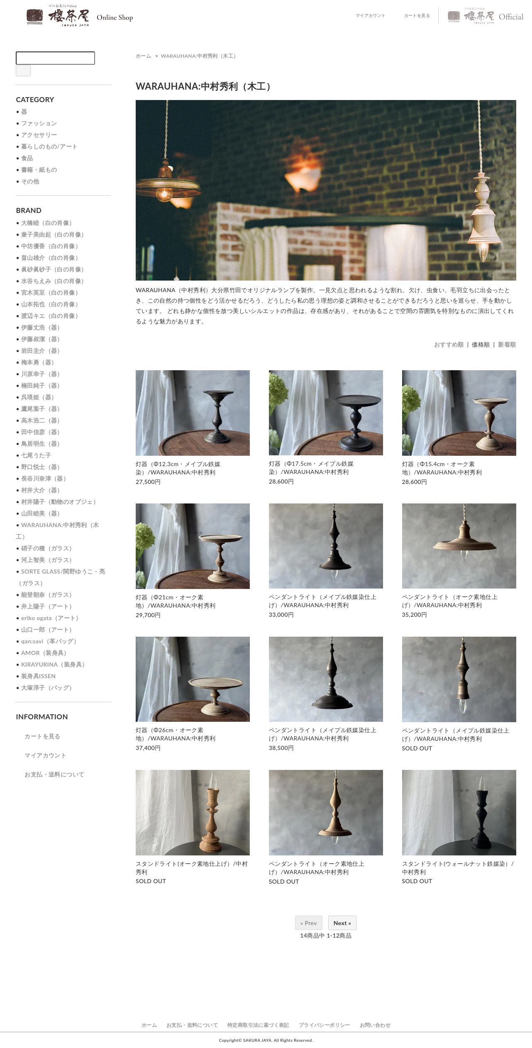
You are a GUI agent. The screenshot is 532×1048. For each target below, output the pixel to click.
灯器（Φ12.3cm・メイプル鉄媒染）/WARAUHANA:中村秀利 (178, 468)
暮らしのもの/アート (49, 146)
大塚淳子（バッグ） (48, 687)
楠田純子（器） (42, 385)
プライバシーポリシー (324, 1025)
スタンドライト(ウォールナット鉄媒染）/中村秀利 (458, 867)
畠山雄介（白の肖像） (51, 257)
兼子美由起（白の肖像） (54, 234)
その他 (30, 181)
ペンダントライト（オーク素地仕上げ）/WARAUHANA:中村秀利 (450, 600)
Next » (342, 922)
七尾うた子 (36, 455)
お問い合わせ (375, 1025)
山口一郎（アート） (48, 629)
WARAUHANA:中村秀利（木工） (200, 56)
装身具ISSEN (38, 675)
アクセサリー (39, 134)
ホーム (143, 56)
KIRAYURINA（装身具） (54, 664)
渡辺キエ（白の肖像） (51, 315)
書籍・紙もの (39, 169)
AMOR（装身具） (45, 652)
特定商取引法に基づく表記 (258, 1025)
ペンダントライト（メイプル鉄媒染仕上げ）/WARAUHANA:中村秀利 (322, 600)
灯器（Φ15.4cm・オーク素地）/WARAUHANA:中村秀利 (442, 468)
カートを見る (412, 16)
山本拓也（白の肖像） (51, 304)
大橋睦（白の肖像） (48, 222)
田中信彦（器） (42, 431)
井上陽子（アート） (48, 606)
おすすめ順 (449, 344)
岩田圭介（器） (42, 350)
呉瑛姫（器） (39, 397)
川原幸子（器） (42, 373)
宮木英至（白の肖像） (51, 292)
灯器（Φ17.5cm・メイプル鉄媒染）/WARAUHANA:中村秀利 (311, 467)
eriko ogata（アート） (51, 617)
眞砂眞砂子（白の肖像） (54, 269)
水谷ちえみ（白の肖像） (54, 280)
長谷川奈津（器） (45, 478)
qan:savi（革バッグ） (50, 641)
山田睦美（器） (42, 513)
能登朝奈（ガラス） (48, 594)
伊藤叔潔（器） (42, 338)
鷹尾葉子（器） (42, 408)
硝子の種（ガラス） (48, 548)
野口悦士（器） (42, 466)
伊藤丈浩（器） (42, 327)
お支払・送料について (50, 774)
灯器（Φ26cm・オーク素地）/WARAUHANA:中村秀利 (176, 734)
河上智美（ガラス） (48, 559)
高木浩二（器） (42, 420)
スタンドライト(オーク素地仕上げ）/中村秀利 (192, 867)
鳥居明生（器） (42, 443)
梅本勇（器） (39, 362)
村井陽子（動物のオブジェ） (60, 501)
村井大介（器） (42, 489)
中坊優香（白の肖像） (51, 245)
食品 (27, 157)
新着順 (507, 344)
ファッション (39, 123)
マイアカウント (366, 16)
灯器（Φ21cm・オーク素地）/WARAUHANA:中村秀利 (176, 601)
